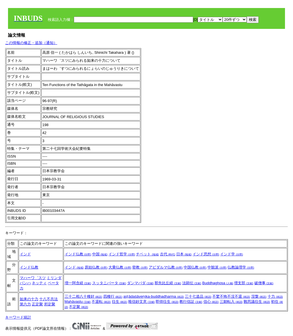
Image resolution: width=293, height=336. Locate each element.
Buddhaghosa (217, 283)
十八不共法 (48, 299)
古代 (167, 254)
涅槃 (259, 296)
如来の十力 (29, 299)
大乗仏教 (119, 267)
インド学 (231, 254)
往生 (119, 301)
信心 (211, 301)
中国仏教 (195, 267)
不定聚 (78, 307)
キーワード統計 (18, 317)
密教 (140, 267)
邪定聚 (49, 304)
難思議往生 (256, 301)
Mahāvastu (78, 301)
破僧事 (264, 283)
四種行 (112, 296)
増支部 (243, 283)
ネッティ (39, 283)
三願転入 (231, 301)
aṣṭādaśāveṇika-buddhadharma (153, 296)
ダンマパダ (140, 283)
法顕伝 (191, 283)
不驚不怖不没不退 (231, 296)
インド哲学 (121, 254)
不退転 (101, 301)
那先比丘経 (168, 283)
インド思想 (206, 254)
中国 (100, 254)
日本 (184, 254)
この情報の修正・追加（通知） (31, 43)
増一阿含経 (78, 283)
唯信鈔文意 (141, 301)
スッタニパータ (109, 283)
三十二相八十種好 (83, 296)
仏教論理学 (240, 267)
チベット (147, 254)
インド (25, 254)
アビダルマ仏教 (166, 267)
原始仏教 (96, 267)
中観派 (217, 267)
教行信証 (190, 301)
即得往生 (167, 301)
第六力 (25, 304)
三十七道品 (198, 296)
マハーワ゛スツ (33, 278)
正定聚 (37, 304)
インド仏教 (78, 254)
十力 (275, 296)
